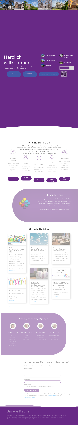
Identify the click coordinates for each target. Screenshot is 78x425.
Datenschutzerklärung (29, 398)
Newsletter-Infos (52, 396)
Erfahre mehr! (14, 178)
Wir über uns (50, 55)
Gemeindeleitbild (54, 212)
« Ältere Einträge (12, 307)
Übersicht (67, 63)
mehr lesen (12, 270)
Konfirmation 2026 (15, 291)
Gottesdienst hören (27, 74)
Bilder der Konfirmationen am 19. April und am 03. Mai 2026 (16, 250)
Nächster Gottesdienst (11, 74)
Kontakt (48, 65)
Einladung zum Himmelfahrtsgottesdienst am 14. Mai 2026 (38, 249)
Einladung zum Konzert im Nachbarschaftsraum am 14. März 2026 (61, 283)
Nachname (27, 380)
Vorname (26, 374)
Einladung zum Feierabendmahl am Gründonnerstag (59, 249)
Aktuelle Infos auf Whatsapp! (48, 74)
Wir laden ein (50, 60)
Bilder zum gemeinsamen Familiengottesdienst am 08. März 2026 (38, 284)
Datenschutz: (27, 385)
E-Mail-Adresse (28, 369)
